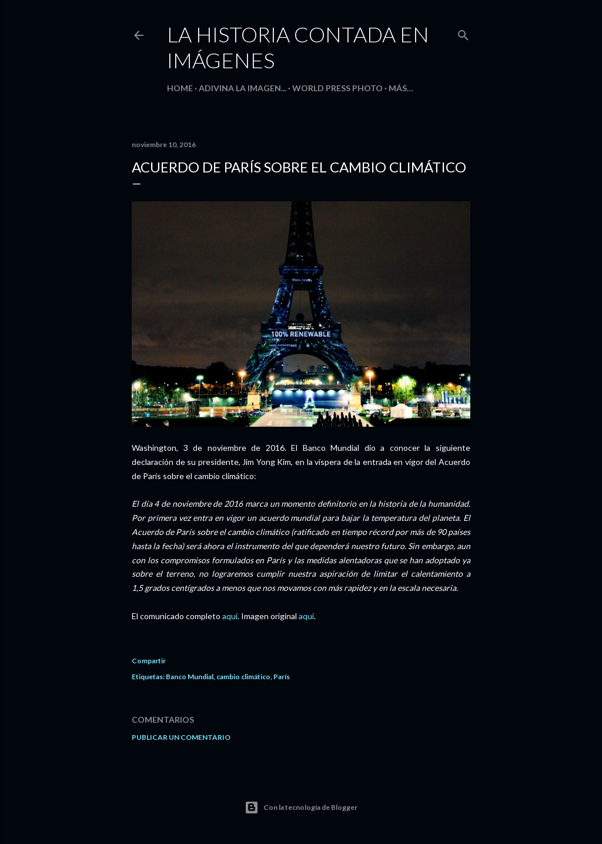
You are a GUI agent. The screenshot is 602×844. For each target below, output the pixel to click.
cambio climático (243, 676)
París (281, 676)
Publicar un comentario (181, 737)
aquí (230, 616)
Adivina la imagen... (242, 88)
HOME (180, 88)
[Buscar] (463, 32)
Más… (401, 88)
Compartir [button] (149, 660)
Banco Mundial (189, 676)
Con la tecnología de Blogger (301, 807)
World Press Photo (337, 88)
